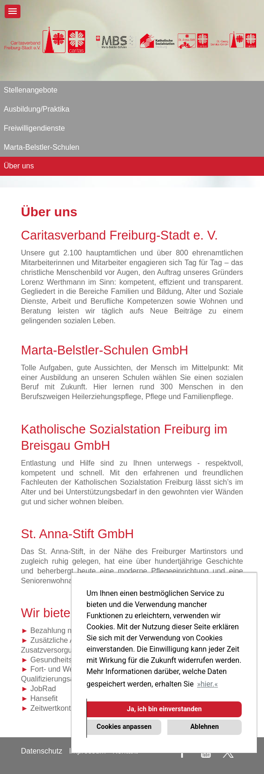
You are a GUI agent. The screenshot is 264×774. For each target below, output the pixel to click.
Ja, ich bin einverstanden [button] (164, 709)
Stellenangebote (31, 90)
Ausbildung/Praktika (36, 109)
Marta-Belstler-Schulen (41, 147)
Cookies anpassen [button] (124, 727)
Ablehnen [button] (204, 727)
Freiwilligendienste (34, 128)
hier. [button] (207, 684)
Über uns (19, 166)
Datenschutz (41, 751)
